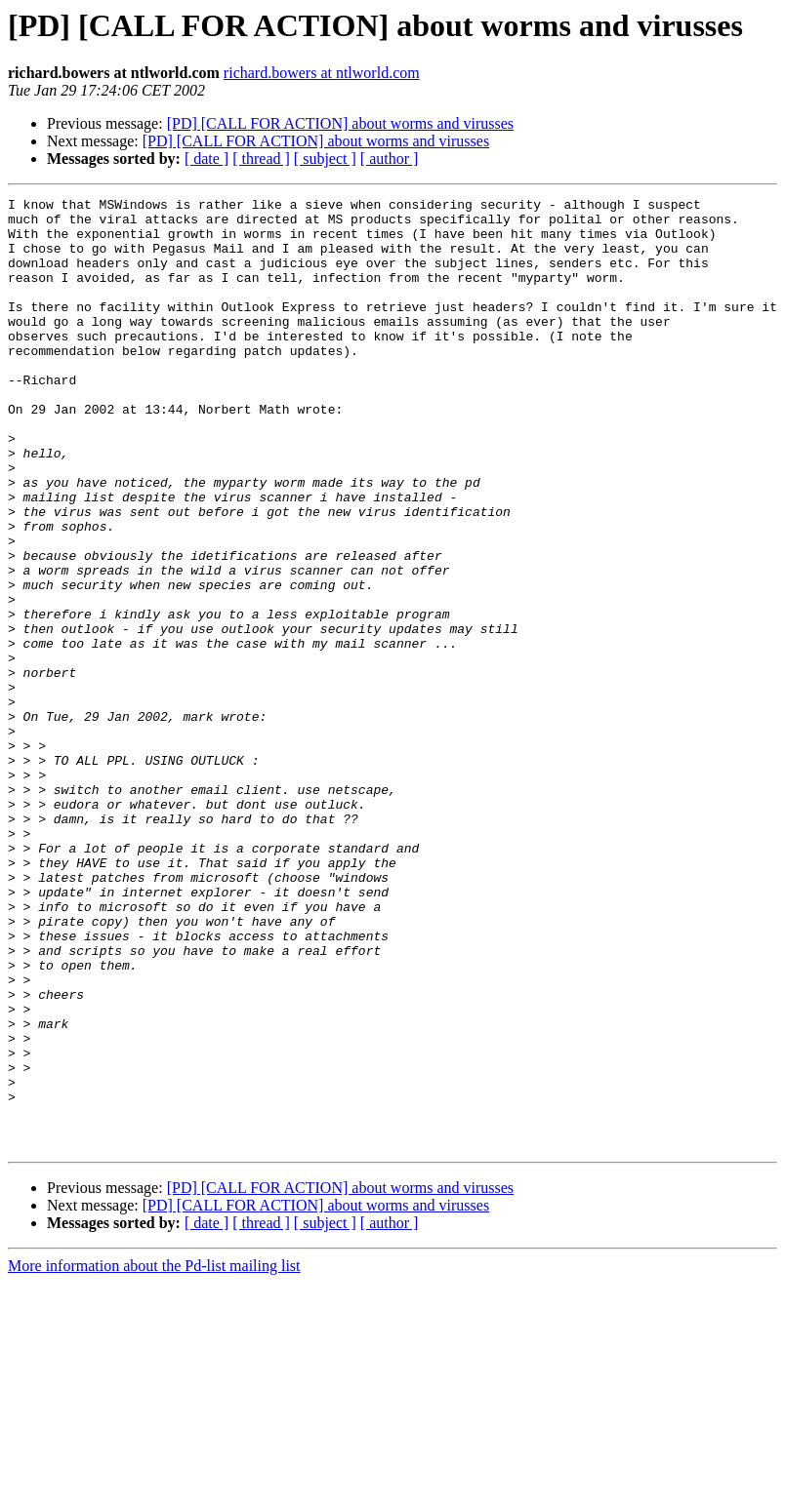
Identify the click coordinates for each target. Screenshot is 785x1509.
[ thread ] (261, 158)
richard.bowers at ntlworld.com (322, 72)
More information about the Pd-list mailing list (154, 1456)
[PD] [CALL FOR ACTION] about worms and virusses (340, 123)
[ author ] (389, 158)
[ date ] (206, 158)
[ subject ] (325, 158)
